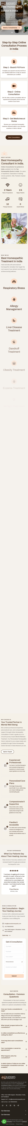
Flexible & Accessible (15, 823)
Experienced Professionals (16, 761)
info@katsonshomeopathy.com (13, 924)
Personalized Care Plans (18, 782)
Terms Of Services (10, 1124)
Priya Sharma (14, 889)
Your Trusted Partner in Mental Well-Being (11, 724)
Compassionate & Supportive (18, 803)
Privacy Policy (19, 1124)
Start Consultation (14, 137)
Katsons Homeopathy (6, 1121)
